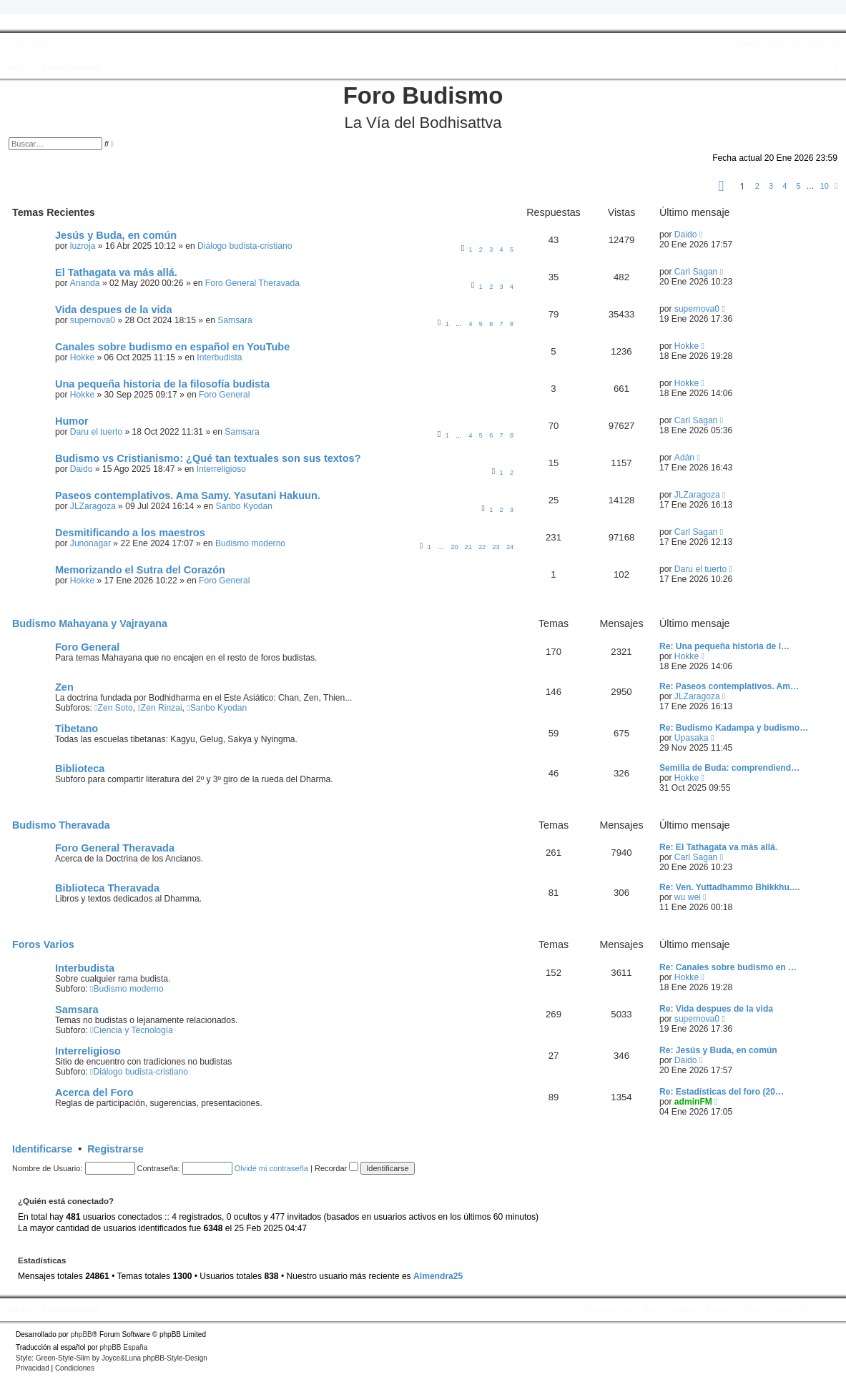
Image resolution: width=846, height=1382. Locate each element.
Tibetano (76, 728)
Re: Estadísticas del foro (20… (721, 1092)
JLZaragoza (93, 506)
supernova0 (92, 320)
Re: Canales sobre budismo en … (728, 967)
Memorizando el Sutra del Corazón (140, 570)
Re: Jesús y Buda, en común (718, 1050)
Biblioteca (79, 768)
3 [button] (771, 186)
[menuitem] (82, 44)
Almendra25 (438, 1276)
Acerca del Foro (94, 1092)
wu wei (687, 897)
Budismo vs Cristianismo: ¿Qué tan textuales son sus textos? (208, 458)
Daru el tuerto (96, 432)
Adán (684, 458)
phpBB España (123, 1347)
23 (496, 547)
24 (509, 547)
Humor (72, 421)
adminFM (693, 1102)
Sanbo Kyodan (244, 506)
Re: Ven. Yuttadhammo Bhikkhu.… (729, 887)
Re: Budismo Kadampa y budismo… (733, 728)
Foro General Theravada (252, 283)
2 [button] (757, 186)
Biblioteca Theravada (107, 888)
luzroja (83, 246)
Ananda (85, 283)
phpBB (81, 1334)
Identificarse (42, 1149)
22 (482, 547)
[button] (721, 188)
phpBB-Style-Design (175, 1358)
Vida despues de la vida (113, 309)
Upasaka (691, 738)
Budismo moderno (250, 543)
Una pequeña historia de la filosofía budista (162, 384)
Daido (685, 234)
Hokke (82, 357)
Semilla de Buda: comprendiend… (729, 768)
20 (454, 547)
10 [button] (824, 186)
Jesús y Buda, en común (116, 235)
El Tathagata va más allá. (116, 272)
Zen (64, 687)
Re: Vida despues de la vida (716, 1009)
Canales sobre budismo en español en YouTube (172, 346)
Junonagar (90, 543)
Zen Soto (113, 708)
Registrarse (115, 1149)
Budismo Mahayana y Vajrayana (89, 623)
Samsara (234, 320)
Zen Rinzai (159, 708)
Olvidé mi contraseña (271, 1168)
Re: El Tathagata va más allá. (718, 847)
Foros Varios (43, 944)
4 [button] (784, 186)
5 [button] (798, 186)
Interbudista (219, 357)
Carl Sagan (696, 272)
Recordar (336, 1168)
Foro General (224, 395)
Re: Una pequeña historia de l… (724, 646)
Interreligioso (221, 469)
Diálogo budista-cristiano (244, 246)
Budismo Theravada (61, 825)
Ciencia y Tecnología (131, 1030)
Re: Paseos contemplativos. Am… (729, 686)
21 (468, 547)
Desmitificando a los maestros (130, 532)
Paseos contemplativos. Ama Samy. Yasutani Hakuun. (187, 495)
